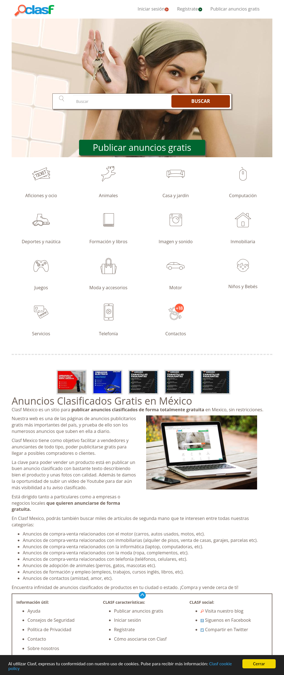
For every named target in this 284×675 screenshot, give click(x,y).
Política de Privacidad (49, 629)
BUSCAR (200, 101)
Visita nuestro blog (222, 611)
